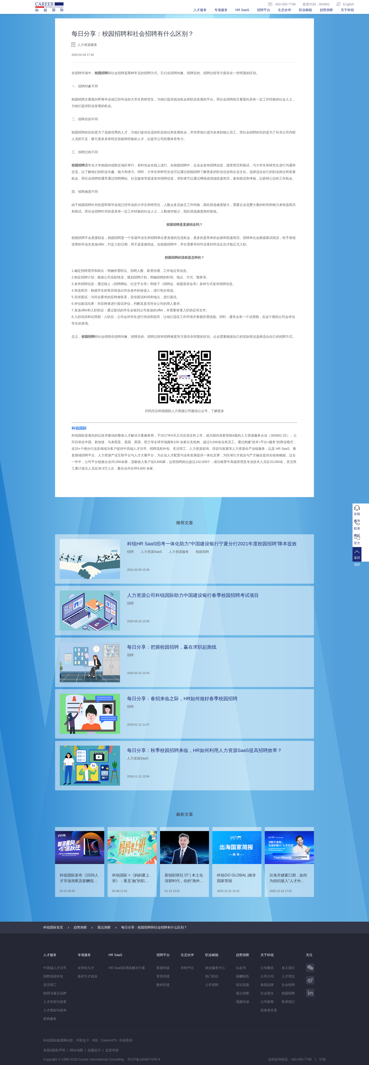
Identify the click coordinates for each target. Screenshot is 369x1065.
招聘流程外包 (53, 976)
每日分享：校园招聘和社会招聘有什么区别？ (154, 927)
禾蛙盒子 (82, 1040)
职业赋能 (305, 10)
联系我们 (288, 1001)
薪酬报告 (242, 976)
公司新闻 (267, 1001)
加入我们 (288, 967)
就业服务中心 (215, 967)
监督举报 (112, 1050)
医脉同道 (163, 967)
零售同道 (163, 976)
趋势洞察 (326, 10)
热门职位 (211, 976)
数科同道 (163, 984)
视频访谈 (242, 1001)
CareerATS (109, 1040)
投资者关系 (269, 1010)
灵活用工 (49, 984)
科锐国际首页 (53, 927)
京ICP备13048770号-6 (143, 1059)
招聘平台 (263, 10)
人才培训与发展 (54, 1001)
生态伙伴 (284, 10)
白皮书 (241, 967)
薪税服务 (49, 1018)
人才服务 (200, 10)
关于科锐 (347, 10)
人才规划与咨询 (54, 1010)
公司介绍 (267, 976)
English (345, 4)
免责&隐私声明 (54, 1050)
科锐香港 (125, 1040)
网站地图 (76, 1050)
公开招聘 (211, 984)
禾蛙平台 (187, 967)
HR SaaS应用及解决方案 (126, 967)
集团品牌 (267, 984)
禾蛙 (95, 1040)
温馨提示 (94, 1050)
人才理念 (288, 976)
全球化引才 (86, 967)
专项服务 (221, 10)
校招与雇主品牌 (54, 993)
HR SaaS (242, 10)
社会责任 (267, 993)
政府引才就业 (87, 976)
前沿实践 (242, 984)
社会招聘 (288, 984)
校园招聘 (101, 73)
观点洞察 (104, 927)
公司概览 (267, 967)
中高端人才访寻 (54, 967)
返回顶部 (361, 560)
